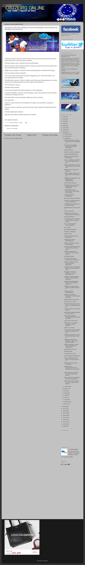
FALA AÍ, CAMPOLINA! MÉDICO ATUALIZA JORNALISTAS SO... (72, 161)
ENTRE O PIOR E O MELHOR (71, 152)
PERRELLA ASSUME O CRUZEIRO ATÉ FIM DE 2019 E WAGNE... (72, 296)
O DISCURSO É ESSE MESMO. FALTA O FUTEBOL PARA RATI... (72, 331)
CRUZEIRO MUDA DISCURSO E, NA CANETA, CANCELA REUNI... (72, 220)
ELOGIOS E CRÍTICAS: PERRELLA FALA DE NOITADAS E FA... (70, 273)
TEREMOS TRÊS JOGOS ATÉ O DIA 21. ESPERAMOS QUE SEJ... (72, 305)
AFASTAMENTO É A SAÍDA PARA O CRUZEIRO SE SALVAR (71, 374)
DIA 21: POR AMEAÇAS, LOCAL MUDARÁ (70, 224)
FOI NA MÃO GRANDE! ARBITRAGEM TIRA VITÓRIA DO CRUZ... (72, 317)
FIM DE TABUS (68, 233)
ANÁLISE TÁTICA (68, 150)
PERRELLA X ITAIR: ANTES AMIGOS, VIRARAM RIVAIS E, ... (71, 288)
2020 (64, 129)
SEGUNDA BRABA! (69, 256)
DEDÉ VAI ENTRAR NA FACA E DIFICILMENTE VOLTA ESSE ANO (72, 166)
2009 (64, 426)
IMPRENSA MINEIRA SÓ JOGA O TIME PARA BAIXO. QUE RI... (72, 336)
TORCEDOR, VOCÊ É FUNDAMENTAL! (69, 240)
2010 (64, 424)
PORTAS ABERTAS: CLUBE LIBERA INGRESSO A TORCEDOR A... (71, 346)
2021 (64, 127)
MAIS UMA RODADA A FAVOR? (72, 198)
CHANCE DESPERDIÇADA (71, 154)
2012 (64, 419)
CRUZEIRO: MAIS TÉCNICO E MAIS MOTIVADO (72, 204)
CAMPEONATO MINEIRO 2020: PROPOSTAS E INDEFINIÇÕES (72, 179)
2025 (64, 119)
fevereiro (66, 401)
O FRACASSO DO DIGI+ (70, 183)
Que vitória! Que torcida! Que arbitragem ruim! (68, 55)
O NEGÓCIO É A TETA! (70, 353)
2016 (64, 411)
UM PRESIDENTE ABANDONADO (68, 292)
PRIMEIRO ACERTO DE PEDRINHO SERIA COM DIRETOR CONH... (71, 341)
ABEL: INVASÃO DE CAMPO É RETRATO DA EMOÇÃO (72, 378)
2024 (64, 121)
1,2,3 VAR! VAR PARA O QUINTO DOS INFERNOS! (71, 259)
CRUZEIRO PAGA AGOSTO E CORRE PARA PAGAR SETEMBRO (71, 186)
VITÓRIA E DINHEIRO (69, 231)
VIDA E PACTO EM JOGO (70, 320)
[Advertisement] (70, 492)
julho (65, 390)
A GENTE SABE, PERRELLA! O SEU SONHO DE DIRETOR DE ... (72, 175)
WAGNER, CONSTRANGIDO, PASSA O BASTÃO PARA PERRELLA (71, 278)
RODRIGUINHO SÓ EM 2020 (71, 299)
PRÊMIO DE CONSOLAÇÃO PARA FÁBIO (71, 157)
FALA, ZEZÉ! (67, 227)
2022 (64, 125)
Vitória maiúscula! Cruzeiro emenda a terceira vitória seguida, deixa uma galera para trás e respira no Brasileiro (70, 60)
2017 (64, 408)
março (66, 399)
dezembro (67, 134)
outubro (66, 138)
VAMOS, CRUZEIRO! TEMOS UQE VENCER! (71, 244)
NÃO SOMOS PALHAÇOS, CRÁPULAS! (71, 363)
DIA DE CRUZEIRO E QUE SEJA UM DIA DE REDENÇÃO (71, 263)
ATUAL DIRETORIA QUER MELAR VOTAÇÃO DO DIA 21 (71, 359)
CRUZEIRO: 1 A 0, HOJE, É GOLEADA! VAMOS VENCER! (71, 324)
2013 (64, 417)
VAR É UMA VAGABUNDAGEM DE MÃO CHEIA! (72, 313)
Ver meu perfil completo (67, 456)
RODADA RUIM (68, 351)
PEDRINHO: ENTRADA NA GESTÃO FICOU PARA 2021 (72, 214)
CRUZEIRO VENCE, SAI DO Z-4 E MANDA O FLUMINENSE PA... (72, 141)
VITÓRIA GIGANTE (69, 211)
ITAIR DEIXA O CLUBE (70, 301)
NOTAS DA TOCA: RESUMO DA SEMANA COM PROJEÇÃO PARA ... (72, 268)
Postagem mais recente (13, 135)
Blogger (46, 560)
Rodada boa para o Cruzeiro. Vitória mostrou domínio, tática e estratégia (70, 73)
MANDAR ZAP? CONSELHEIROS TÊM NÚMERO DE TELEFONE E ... (71, 368)
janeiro (66, 403)
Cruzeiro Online (74, 449)
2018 (64, 406)
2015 (64, 413)
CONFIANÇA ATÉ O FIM (70, 349)
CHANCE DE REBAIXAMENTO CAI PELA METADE (72, 201)
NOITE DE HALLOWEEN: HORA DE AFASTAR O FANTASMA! (70, 146)
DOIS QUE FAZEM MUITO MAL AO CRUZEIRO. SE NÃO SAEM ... (72, 248)
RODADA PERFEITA (69, 216)
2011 (64, 422)
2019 (64, 132)
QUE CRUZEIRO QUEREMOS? (72, 356)
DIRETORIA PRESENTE (70, 229)
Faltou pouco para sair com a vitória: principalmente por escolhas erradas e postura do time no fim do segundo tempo (70, 65)
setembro (66, 386)
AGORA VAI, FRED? (69, 327)
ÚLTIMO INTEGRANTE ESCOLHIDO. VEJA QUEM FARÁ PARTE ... (71, 191)
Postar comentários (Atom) (15, 138)
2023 (64, 123)
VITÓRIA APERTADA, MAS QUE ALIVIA (71, 236)
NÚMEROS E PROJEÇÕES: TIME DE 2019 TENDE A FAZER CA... (71, 283)
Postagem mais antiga (50, 135)
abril (65, 397)
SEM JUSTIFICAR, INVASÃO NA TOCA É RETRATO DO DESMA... (71, 382)
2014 (64, 415)
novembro (67, 136)
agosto (66, 388)
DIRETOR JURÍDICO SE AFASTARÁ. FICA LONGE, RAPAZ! (71, 253)
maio (65, 395)
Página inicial (31, 135)
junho (65, 393)
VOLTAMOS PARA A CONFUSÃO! (69, 195)
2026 (64, 116)
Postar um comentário (12, 128)
